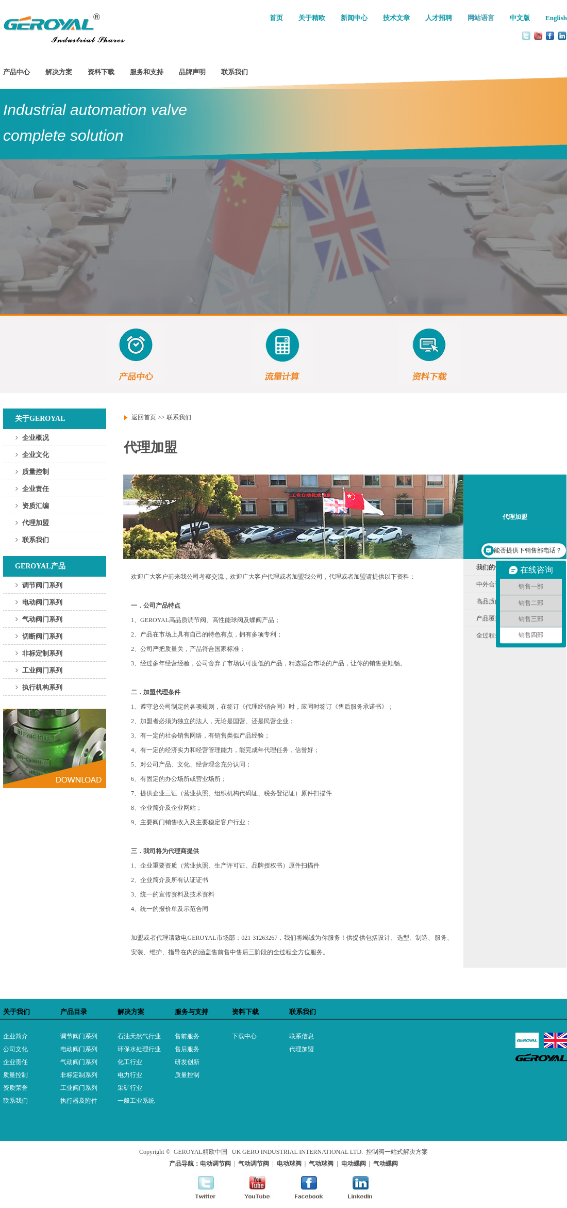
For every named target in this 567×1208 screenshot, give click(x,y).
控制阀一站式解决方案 (397, 1151)
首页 (276, 18)
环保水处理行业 (139, 1049)
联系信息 (301, 1036)
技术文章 (396, 18)
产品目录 (73, 1012)
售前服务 (187, 1036)
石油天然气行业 (139, 1036)
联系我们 (234, 72)
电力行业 (130, 1075)
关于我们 (16, 1012)
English (556, 18)
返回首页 (143, 417)
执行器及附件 (78, 1100)
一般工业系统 (136, 1100)
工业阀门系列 (42, 670)
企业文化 (35, 455)
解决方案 (58, 72)
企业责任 (35, 489)
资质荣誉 (15, 1087)
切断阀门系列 (42, 636)
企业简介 (15, 1036)
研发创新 (187, 1062)
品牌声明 (192, 72)
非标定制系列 (42, 653)
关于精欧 (311, 18)
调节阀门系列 (42, 585)
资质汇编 (35, 506)
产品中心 (16, 72)
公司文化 (15, 1049)
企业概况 (35, 438)
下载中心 (244, 1036)
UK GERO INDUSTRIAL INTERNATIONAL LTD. (297, 1151)
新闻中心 (354, 18)
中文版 (520, 18)
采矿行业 (130, 1087)
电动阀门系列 (42, 602)
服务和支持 (146, 72)
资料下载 (101, 72)
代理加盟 (35, 523)
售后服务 (187, 1049)
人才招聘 (438, 18)
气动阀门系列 (42, 619)
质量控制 (35, 472)
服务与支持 (191, 1012)
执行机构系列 (42, 687)
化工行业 (130, 1062)
